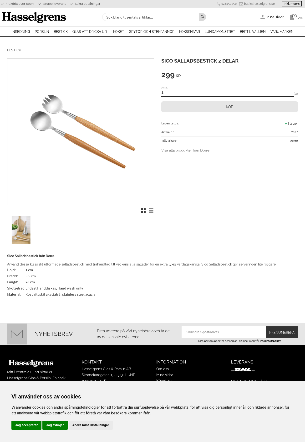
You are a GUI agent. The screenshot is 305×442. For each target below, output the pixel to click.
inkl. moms (291, 3)
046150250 (228, 3)
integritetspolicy (270, 340)
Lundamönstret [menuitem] (220, 32)
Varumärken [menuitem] (282, 32)
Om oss (162, 368)
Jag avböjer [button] (55, 425)
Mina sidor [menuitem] (275, 17)
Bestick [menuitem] (61, 32)
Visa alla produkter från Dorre (185, 150)
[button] (143, 210)
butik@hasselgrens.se (258, 3)
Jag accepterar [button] (26, 425)
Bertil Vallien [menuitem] (253, 32)
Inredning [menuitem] (21, 32)
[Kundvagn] (295, 17)
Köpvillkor (164, 380)
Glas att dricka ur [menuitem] (89, 32)
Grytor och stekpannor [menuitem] (151, 32)
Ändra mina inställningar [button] (90, 425)
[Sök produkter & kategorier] (150, 17)
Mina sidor (164, 374)
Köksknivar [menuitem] (189, 32)
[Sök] (202, 17)
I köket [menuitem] (118, 32)
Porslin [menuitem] (42, 32)
